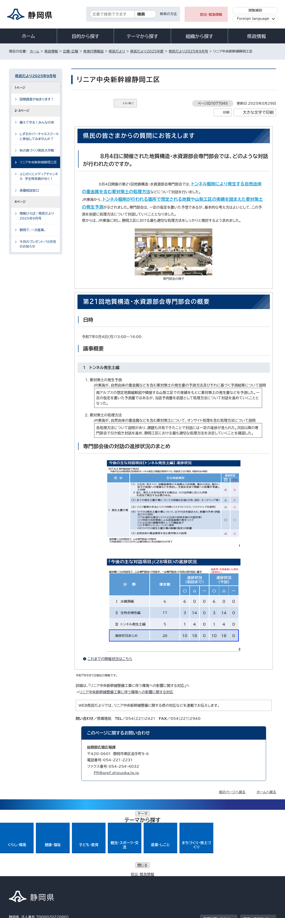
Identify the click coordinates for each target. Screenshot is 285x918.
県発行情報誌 (93, 51)
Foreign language (253, 18)
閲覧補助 (255, 10)
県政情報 (256, 36)
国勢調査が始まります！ (37, 99)
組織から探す (199, 36)
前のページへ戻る (232, 792)
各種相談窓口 (29, 190)
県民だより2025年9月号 (188, 51)
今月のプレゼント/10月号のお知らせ (38, 244)
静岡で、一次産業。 (33, 230)
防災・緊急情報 (211, 14)
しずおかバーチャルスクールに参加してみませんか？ (39, 136)
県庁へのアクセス (256, 852)
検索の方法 (168, 14)
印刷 (226, 112)
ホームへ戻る (266, 792)
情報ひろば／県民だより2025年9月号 (37, 216)
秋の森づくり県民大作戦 (37, 150)
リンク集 (224, 879)
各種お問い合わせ (216, 852)
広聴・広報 (70, 51)
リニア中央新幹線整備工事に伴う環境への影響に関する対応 (126, 692)
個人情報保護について (79, 879)
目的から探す (85, 36)
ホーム (28, 36)
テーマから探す (142, 36)
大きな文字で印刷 (258, 112)
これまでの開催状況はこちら (112, 659)
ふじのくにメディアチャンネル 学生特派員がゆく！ (39, 176)
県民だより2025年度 (147, 51)
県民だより (117, 51)
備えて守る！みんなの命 (37, 122)
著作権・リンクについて (30, 879)
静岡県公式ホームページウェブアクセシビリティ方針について (157, 879)
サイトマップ (255, 879)
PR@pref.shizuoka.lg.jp (116, 773)
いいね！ (128, 103)
